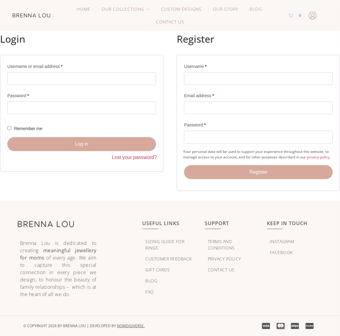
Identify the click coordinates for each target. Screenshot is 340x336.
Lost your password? (134, 157)
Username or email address (43, 65)
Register (258, 172)
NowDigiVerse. (131, 325)
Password (26, 94)
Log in (81, 144)
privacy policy (318, 157)
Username (204, 65)
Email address (207, 94)
